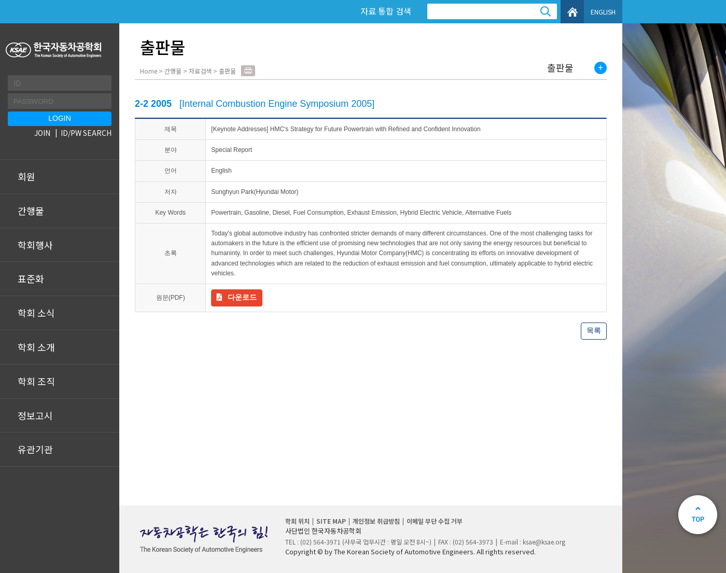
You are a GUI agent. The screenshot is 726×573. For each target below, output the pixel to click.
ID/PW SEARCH (86, 133)
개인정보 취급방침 (376, 520)
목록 (594, 330)
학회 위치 (297, 520)
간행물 (31, 210)
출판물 (560, 68)
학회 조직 (36, 381)
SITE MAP (331, 520)
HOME (572, 11)
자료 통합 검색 (385, 11)
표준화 (31, 278)
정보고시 (35, 415)
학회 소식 (36, 312)
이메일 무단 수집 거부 (435, 520)
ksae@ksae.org (544, 541)
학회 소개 (36, 347)
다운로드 (242, 297)
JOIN (42, 133)
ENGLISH (603, 11)
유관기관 (35, 449)
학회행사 (35, 244)
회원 (26, 176)
